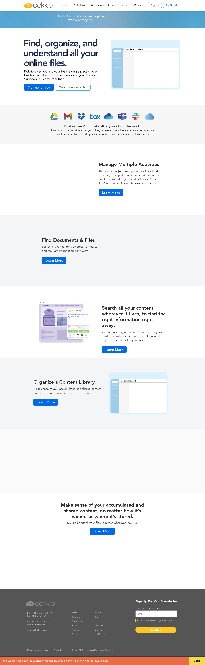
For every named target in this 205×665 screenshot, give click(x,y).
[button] (64, 5)
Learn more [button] (101, 660)
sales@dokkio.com (37, 630)
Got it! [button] (197, 661)
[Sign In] (155, 5)
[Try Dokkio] (172, 5)
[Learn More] (111, 192)
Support (76, 634)
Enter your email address (147, 608)
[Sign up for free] (39, 87)
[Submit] (155, 630)
